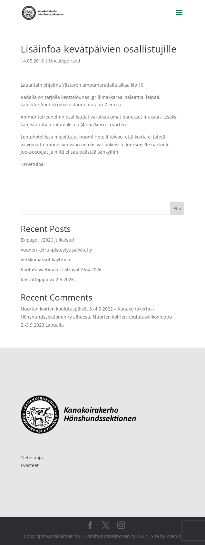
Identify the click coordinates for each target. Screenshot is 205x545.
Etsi (177, 209)
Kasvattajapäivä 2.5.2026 (47, 279)
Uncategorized (64, 61)
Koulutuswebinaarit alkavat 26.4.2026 (61, 269)
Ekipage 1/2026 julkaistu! (47, 240)
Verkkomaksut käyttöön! (46, 259)
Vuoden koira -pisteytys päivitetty (56, 250)
